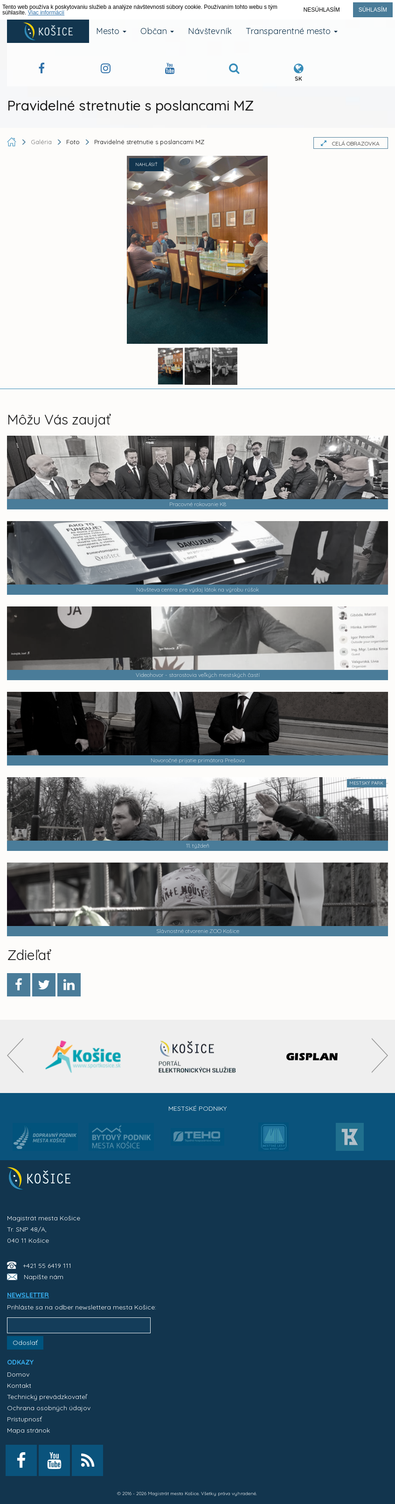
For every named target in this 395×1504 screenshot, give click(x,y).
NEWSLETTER (28, 1295)
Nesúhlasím (322, 10)
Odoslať (25, 1342)
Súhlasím (373, 10)
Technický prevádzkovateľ (47, 1397)
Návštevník (210, 31)
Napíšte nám (43, 1277)
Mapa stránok (28, 1430)
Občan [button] (157, 31)
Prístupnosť (24, 1419)
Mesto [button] (111, 31)
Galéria (42, 142)
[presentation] (15, 1055)
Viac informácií (46, 12)
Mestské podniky (197, 1108)
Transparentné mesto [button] (292, 31)
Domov (18, 1374)
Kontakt (19, 1385)
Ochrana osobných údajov (48, 1408)
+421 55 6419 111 (47, 1265)
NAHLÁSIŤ (146, 164)
